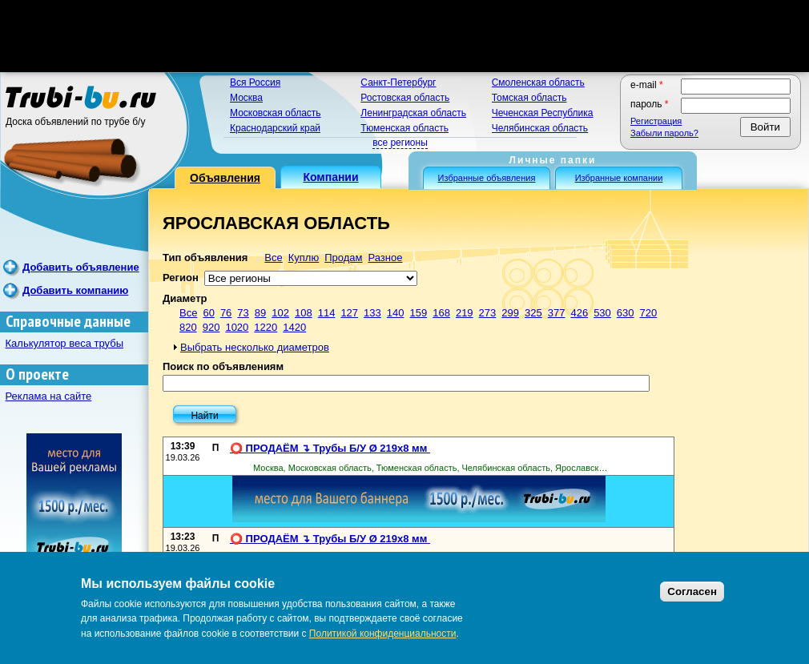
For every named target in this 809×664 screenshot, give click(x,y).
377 (556, 313)
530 (602, 313)
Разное (385, 258)
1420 (294, 327)
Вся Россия (255, 82)
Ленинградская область (413, 113)
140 (395, 313)
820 (188, 327)
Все (273, 258)
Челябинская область (540, 128)
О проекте (37, 374)
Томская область (529, 97)
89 (260, 313)
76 (225, 313)
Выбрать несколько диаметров (254, 347)
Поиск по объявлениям (223, 366)
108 (303, 313)
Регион (181, 278)
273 (488, 313)
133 (372, 313)
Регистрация (656, 121)
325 (533, 313)
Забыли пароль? (664, 133)
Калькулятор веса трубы (65, 343)
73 (242, 313)
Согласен (692, 592)
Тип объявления (205, 258)
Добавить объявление (80, 267)
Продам (343, 258)
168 (441, 313)
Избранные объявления (487, 178)
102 (280, 313)
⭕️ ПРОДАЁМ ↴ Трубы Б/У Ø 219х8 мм (330, 448)
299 (510, 313)
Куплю (303, 258)
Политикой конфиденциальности (383, 633)
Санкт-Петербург (398, 82)
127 (349, 313)
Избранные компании (619, 178)
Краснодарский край (275, 128)
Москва (246, 97)
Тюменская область (404, 128)
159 (419, 313)
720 (649, 313)
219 (464, 313)
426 (579, 313)
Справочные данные (68, 322)
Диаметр (185, 298)
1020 (236, 327)
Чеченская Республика (543, 113)
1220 (265, 327)
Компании (330, 177)
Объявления (225, 177)
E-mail (646, 85)
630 (625, 313)
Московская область (275, 113)
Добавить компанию (75, 290)
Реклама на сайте (49, 396)
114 (327, 313)
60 (208, 313)
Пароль (649, 104)
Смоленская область (538, 82)
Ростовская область (404, 97)
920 (211, 327)
